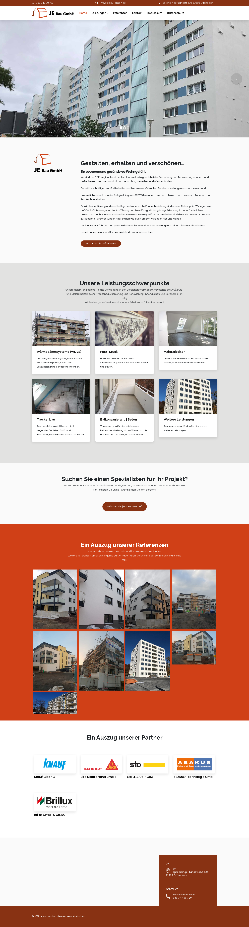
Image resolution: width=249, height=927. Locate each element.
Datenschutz (175, 13)
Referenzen (120, 13)
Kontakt (137, 13)
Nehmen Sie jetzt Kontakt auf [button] (124, 506)
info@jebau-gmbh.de (113, 3)
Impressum (154, 13)
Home (83, 13)
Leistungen (99, 13)
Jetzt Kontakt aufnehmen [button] (101, 243)
